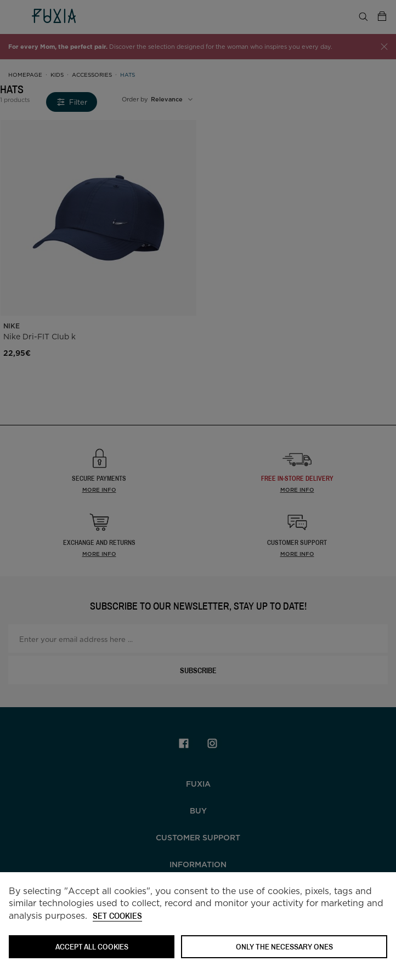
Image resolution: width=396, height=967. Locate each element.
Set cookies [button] (117, 916)
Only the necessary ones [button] (284, 946)
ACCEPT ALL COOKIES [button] (91, 946)
